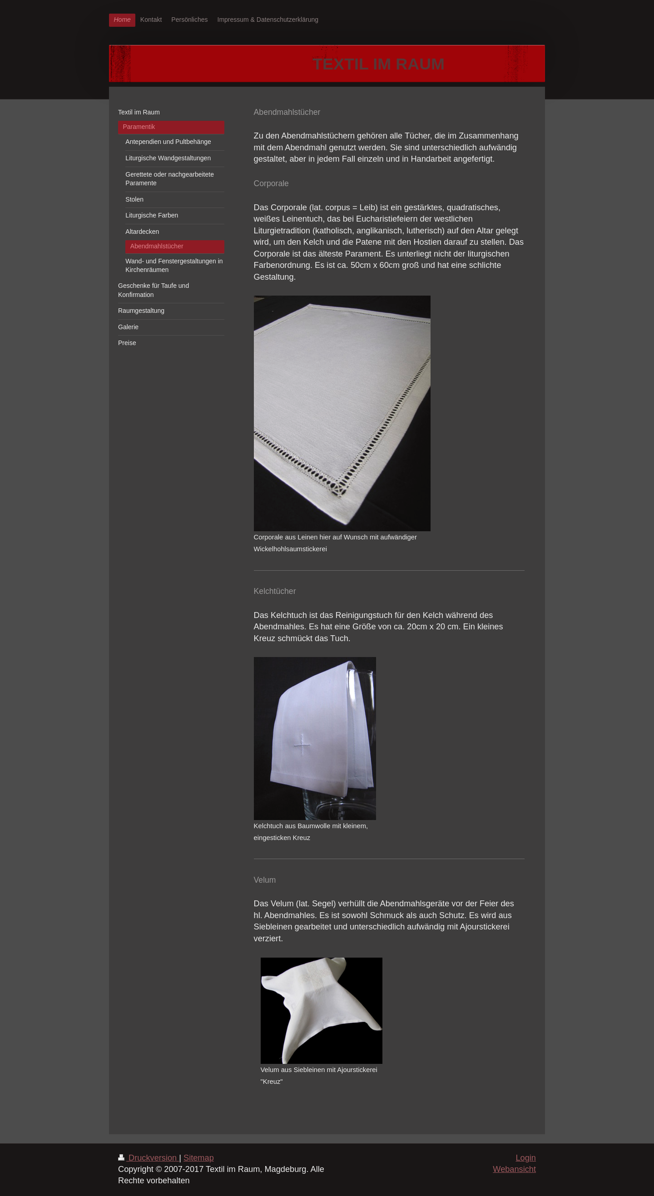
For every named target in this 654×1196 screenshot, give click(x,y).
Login (525, 1157)
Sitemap (198, 1157)
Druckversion (148, 1157)
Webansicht (514, 1169)
